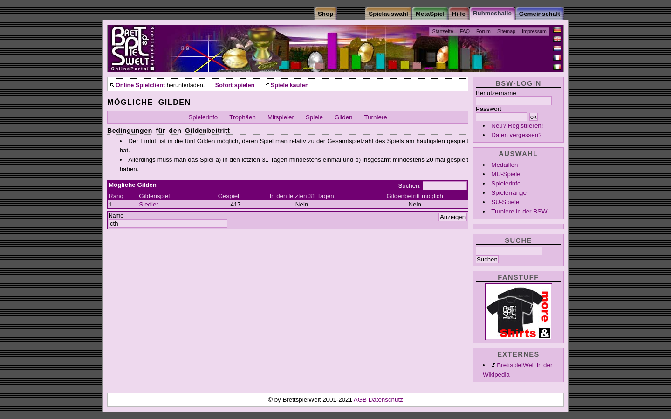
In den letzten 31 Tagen (301, 195)
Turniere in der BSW (519, 211)
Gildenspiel (154, 195)
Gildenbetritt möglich (414, 195)
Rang (116, 195)
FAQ (465, 31)
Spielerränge (509, 192)
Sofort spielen (234, 85)
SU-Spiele (505, 202)
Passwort (488, 108)
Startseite (442, 31)
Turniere (375, 117)
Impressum (534, 31)
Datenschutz (386, 399)
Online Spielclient (140, 85)
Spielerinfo (505, 183)
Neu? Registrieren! (517, 125)
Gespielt (229, 195)
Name (116, 216)
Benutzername (496, 92)
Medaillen (504, 164)
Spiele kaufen (290, 85)
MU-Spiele (505, 174)
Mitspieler (280, 117)
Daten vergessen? (516, 134)
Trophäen (242, 117)
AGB (361, 399)
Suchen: (409, 185)
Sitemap (506, 31)
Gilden (344, 117)
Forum (483, 31)
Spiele (314, 117)
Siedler (148, 204)
